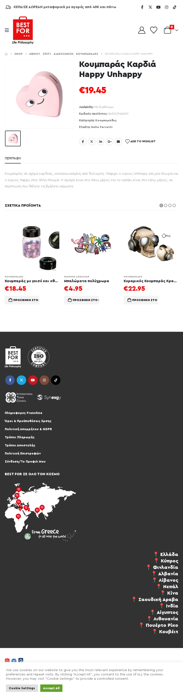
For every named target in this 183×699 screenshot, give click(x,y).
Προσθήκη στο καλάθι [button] (26, 300)
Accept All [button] (51, 688)
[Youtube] (158, 7)
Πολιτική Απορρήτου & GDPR (28, 429)
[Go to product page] (32, 243)
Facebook (83, 141)
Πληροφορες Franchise (23, 413)
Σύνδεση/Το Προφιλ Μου (25, 461)
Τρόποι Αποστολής (20, 445)
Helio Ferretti (101, 127)
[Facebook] (142, 7)
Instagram (44, 380)
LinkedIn (100, 141)
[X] (150, 7)
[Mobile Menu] (8, 30)
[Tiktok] (174, 7)
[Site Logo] (23, 30)
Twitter (92, 141)
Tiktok (56, 380)
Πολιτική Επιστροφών (23, 453)
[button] (161, 205)
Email (118, 141)
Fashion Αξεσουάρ (76, 277)
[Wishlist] (153, 30)
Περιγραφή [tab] (13, 158)
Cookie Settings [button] (22, 688)
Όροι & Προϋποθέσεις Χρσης (28, 421)
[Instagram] (166, 7)
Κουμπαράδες (106, 120)
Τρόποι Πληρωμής (20, 437)
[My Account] (141, 30)
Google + (109, 141)
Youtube (33, 380)
